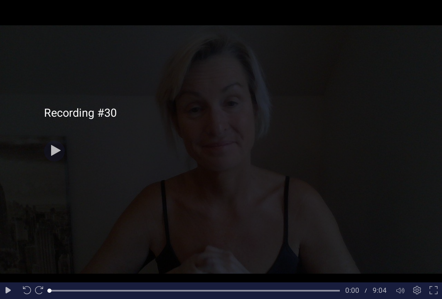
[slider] (194, 291)
